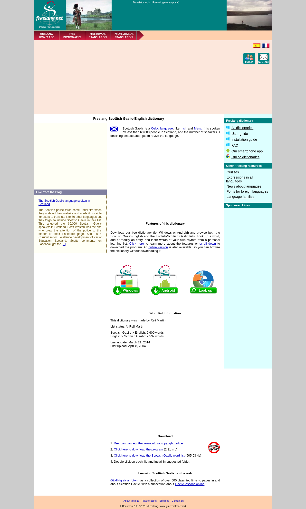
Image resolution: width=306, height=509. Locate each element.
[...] (64, 244)
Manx (197, 128)
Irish (184, 128)
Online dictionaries (245, 157)
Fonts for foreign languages (247, 191)
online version (158, 247)
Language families (240, 197)
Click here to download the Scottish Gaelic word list (149, 455)
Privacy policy (149, 500)
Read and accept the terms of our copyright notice (148, 443)
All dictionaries (242, 128)
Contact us (178, 500)
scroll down (208, 243)
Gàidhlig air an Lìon (124, 480)
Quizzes (233, 172)
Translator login (141, 2)
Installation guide (244, 139)
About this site (131, 500)
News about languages (244, 186)
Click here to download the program (138, 449)
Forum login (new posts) (166, 2)
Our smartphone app (247, 151)
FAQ (234, 145)
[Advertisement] (125, 77)
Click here (136, 243)
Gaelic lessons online (189, 484)
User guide (239, 134)
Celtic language (162, 128)
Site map (164, 500)
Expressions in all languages (239, 179)
